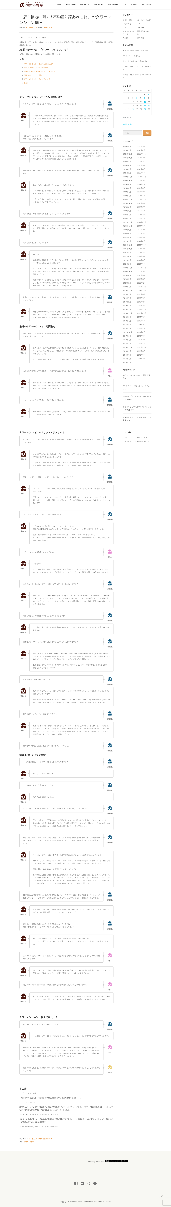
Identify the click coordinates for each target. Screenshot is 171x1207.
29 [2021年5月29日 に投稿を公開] (145, 109)
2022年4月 (127, 237)
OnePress (88, 1201)
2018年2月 (141, 328)
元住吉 (32, 1142)
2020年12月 (127, 267)
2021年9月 (141, 249)
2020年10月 (127, 271)
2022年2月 (127, 241)
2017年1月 (141, 343)
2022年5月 (141, 233)
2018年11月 (127, 313)
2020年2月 (141, 283)
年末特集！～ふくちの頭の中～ (134, 417)
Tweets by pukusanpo (95, 1161)
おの (129, 399)
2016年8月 (141, 351)
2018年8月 (141, 317)
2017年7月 (141, 332)
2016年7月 (127, 355)
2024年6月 (127, 188)
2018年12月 (141, 309)
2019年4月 (141, 302)
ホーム (59, 4)
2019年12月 (141, 286)
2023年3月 (141, 214)
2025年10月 (127, 158)
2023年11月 (141, 199)
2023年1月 (141, 218)
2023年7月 (141, 207)
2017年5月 (141, 336)
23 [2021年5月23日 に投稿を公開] (149, 105)
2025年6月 (127, 165)
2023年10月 (127, 203)
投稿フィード (142, 437)
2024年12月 (127, 177)
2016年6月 (141, 355)
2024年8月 (127, 184)
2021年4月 (127, 260)
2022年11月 (141, 222)
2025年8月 (127, 161)
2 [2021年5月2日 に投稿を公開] (148, 94)
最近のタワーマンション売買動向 (36, 67)
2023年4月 (127, 214)
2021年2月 (127, 264)
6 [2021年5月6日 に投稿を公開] (136, 98)
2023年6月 (127, 211)
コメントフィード (129, 441)
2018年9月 (127, 317)
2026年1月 (141, 150)
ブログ (124, 4)
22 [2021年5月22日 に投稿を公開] (145, 105)
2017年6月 (127, 336)
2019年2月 (141, 305)
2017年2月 (127, 343)
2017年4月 (127, 340)
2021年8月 (127, 252)
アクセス (134, 4)
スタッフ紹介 (71, 4)
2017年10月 (127, 332)
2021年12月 (127, 245)
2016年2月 (127, 362)
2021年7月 (141, 252)
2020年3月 (127, 283)
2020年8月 (127, 275)
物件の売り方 (99, 4)
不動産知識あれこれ (45, 1139)
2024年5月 (141, 188)
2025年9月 (141, 158)
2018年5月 (127, 324)
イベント (140, 24)
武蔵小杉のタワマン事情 (33, 75)
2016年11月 (127, 347)
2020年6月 (141, 275)
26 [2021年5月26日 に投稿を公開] (133, 109)
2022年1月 (141, 241)
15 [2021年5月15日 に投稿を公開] (145, 102)
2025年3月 (141, 169)
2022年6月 (127, 233)
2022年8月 (127, 230)
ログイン (126, 437)
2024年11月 (141, 177)
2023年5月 (141, 211)
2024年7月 (141, 184)
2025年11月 (141, 154)
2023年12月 (127, 199)
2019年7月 (127, 298)
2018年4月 (141, 324)
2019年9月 (127, 294)
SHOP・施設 (127, 20)
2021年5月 (141, 256)
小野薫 (127, 410)
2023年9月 (141, 203)
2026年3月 (141, 146)
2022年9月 (141, 226)
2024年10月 (127, 180)
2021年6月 (127, 256)
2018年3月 (127, 328)
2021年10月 (127, 249)
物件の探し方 (85, 4)
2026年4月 (127, 146)
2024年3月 (141, 192)
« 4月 (125, 124)
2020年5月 (127, 279)
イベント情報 (113, 4)
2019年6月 (141, 298)
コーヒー (140, 27)
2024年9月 (141, 180)
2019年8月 (141, 294)
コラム (125, 27)
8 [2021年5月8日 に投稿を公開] (144, 98)
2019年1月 (127, 309)
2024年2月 (127, 195)
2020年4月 (141, 279)
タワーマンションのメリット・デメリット (39, 71)
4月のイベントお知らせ (132, 56)
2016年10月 (141, 347)
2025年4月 (127, 169)
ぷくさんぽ (33, 1139)
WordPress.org (143, 441)
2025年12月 (127, 154)
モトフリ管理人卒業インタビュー (135, 50)
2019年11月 (127, 290)
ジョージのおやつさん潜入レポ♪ (135, 61)
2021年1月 (141, 264)
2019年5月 (127, 302)
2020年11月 (141, 267)
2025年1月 (141, 173)
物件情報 (140, 38)
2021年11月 (141, 245)
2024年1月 (141, 195)
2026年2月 (127, 150)
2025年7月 (141, 161)
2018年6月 (141, 321)
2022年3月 (141, 237)
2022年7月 (141, 230)
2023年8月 (127, 207)
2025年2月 (127, 173)
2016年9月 (127, 351)
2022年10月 (127, 226)
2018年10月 (141, 313)
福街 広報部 (48, 28)
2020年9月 (141, 271)
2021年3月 (141, 260)
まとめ (26, 83)
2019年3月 (127, 305)
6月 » (130, 124)
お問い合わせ (147, 4)
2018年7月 (127, 321)
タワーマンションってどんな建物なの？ (39, 64)
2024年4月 (127, 192)
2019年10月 (141, 290)
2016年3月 (141, 358)
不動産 (26, 1142)
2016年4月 (127, 358)
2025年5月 (141, 165)
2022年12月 (127, 222)
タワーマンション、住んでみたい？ (37, 79)
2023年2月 (127, 218)
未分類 (125, 38)
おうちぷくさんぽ (144, 20)
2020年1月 (127, 286)
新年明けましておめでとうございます (137, 407)
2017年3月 (141, 340)
